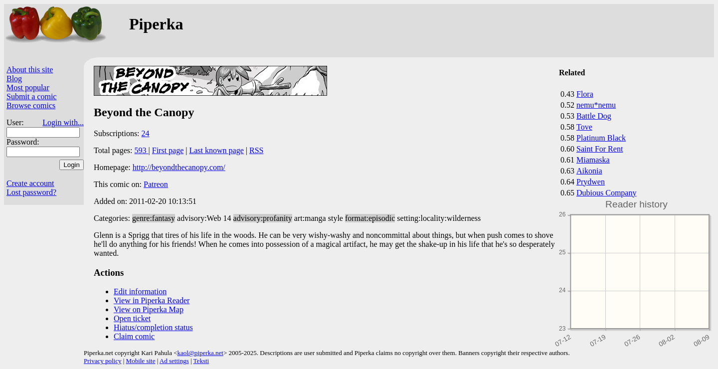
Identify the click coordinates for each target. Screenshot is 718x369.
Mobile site (141, 361)
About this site (29, 69)
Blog (14, 78)
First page (168, 150)
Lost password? (31, 192)
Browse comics (30, 105)
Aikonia (589, 171)
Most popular (27, 87)
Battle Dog (593, 116)
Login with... (63, 122)
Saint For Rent (599, 149)
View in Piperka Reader (151, 300)
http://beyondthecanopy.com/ (179, 167)
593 (142, 150)
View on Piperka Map (148, 309)
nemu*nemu (596, 105)
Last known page (216, 150)
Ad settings (174, 361)
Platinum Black (601, 138)
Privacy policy (102, 361)
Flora (584, 94)
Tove (584, 127)
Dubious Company (606, 192)
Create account (30, 183)
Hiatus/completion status (153, 327)
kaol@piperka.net (200, 353)
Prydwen (590, 182)
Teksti (201, 361)
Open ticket (132, 318)
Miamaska (593, 160)
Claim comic (134, 336)
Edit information (140, 291)
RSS (256, 150)
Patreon (156, 184)
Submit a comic (31, 96)
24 (146, 133)
